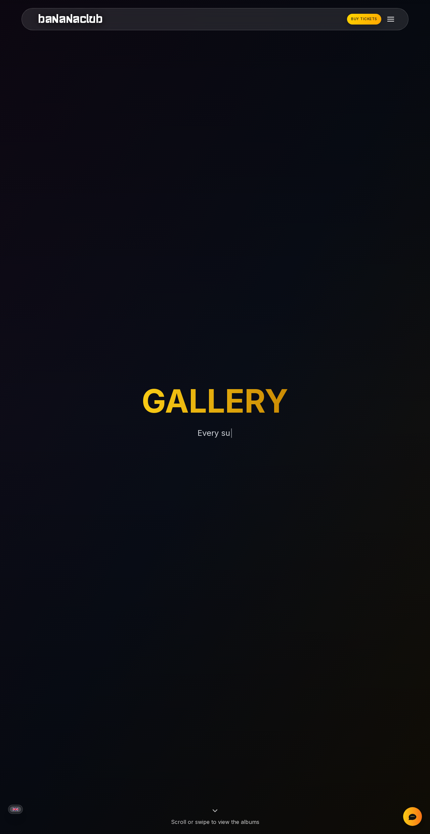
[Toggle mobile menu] (390, 19)
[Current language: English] (15, 809)
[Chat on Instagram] (412, 816)
